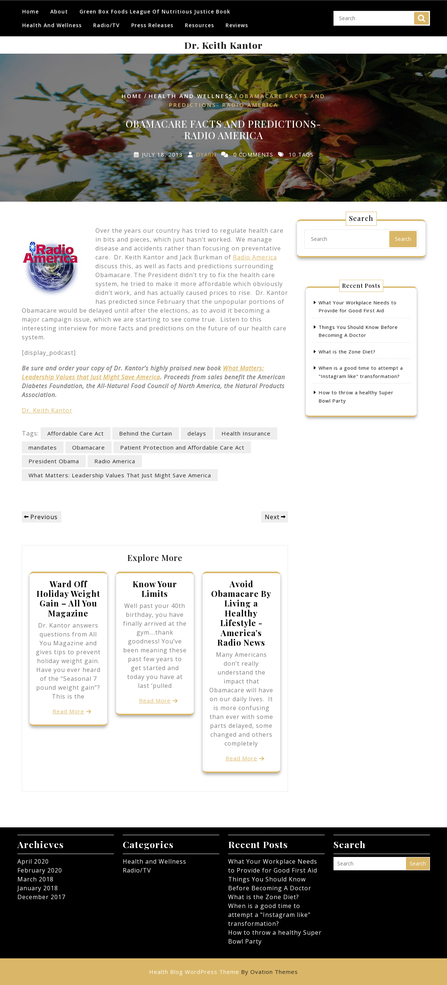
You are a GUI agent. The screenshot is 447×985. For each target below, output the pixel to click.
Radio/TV (106, 22)
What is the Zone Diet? (350, 351)
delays (196, 433)
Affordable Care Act (75, 433)
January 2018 (37, 888)
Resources (199, 22)
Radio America (255, 257)
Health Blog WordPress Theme (223, 971)
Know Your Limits (155, 588)
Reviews (237, 22)
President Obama (53, 461)
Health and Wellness (52, 22)
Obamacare (88, 447)
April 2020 (33, 861)
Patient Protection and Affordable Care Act (182, 447)
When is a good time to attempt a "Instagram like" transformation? (269, 915)
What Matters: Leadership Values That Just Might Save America (119, 475)
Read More (68, 711)
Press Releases (152, 22)
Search (421, 15)
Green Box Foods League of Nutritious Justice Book (154, 8)
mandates (42, 447)
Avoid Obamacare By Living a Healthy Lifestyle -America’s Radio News (241, 613)
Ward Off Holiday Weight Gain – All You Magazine (68, 598)
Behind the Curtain (145, 433)
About (59, 8)
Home (30, 8)
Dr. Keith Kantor (223, 45)
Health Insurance (246, 433)
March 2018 (35, 879)
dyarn (206, 154)
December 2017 (41, 897)
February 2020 (39, 870)
